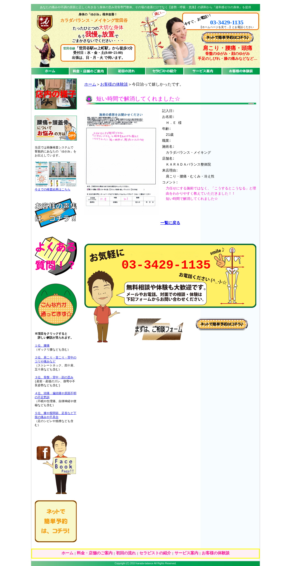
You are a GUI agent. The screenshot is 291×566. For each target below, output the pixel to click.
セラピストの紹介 (155, 553)
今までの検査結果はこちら (52, 189)
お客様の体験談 (114, 84)
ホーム (90, 84)
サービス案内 (186, 553)
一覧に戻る (170, 223)
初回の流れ (126, 553)
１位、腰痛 (42, 346)
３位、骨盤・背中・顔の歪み (54, 377)
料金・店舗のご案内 (95, 553)
